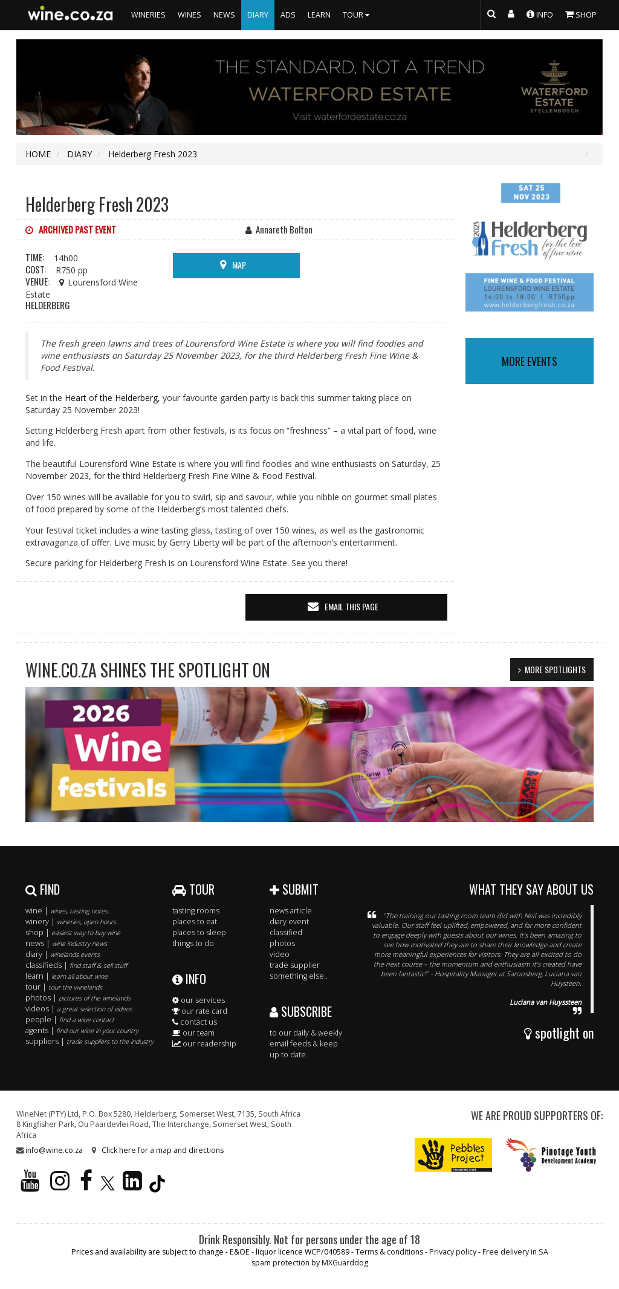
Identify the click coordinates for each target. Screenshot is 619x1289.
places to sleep (199, 932)
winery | (72, 921)
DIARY (257, 15)
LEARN (319, 15)
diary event (289, 921)
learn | (66, 976)
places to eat (194, 921)
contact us (194, 1022)
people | (69, 1019)
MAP (239, 264)
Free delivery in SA (515, 1252)
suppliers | (89, 1041)
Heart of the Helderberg (111, 397)
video (280, 954)
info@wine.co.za (54, 1150)
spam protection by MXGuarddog (309, 1263)
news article (291, 911)
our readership (204, 1044)
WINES (189, 15)
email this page (351, 606)
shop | (72, 932)
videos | (78, 1008)
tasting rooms (195, 911)
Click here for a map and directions (163, 1150)
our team (193, 1033)
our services (198, 1000)
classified (286, 932)
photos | (78, 998)
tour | (63, 987)
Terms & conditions (389, 1252)
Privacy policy (452, 1252)
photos (282, 943)
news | (66, 943)
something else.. (299, 976)
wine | (68, 911)
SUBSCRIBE (301, 1011)
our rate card (199, 1011)
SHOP (581, 14)
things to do (193, 943)
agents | (81, 1030)
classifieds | (76, 965)
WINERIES (148, 15)
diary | (62, 954)
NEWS (224, 15)
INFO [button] (540, 14)
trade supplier (295, 965)
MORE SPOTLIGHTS (555, 669)
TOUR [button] (357, 15)
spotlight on (559, 1032)
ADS (288, 15)
